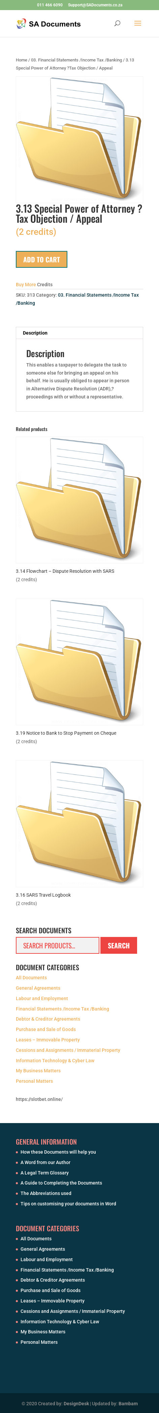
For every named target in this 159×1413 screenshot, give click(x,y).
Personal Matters (34, 1081)
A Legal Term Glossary (45, 1172)
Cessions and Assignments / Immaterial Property (68, 1050)
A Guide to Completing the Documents (61, 1183)
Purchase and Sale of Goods (46, 1029)
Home (21, 59)
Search (119, 945)
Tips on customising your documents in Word (68, 1203)
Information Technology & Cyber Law (55, 1060)
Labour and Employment (42, 998)
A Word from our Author (45, 1162)
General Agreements (38, 988)
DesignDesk (76, 1403)
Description (35, 333)
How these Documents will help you (58, 1152)
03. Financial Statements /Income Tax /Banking (76, 59)
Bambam (128, 1403)
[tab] (79, 333)
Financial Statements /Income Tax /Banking (62, 1009)
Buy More (26, 284)
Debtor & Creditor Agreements (48, 1019)
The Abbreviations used (46, 1193)
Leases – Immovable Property (48, 1039)
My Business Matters (38, 1070)
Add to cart (41, 259)
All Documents (31, 977)
